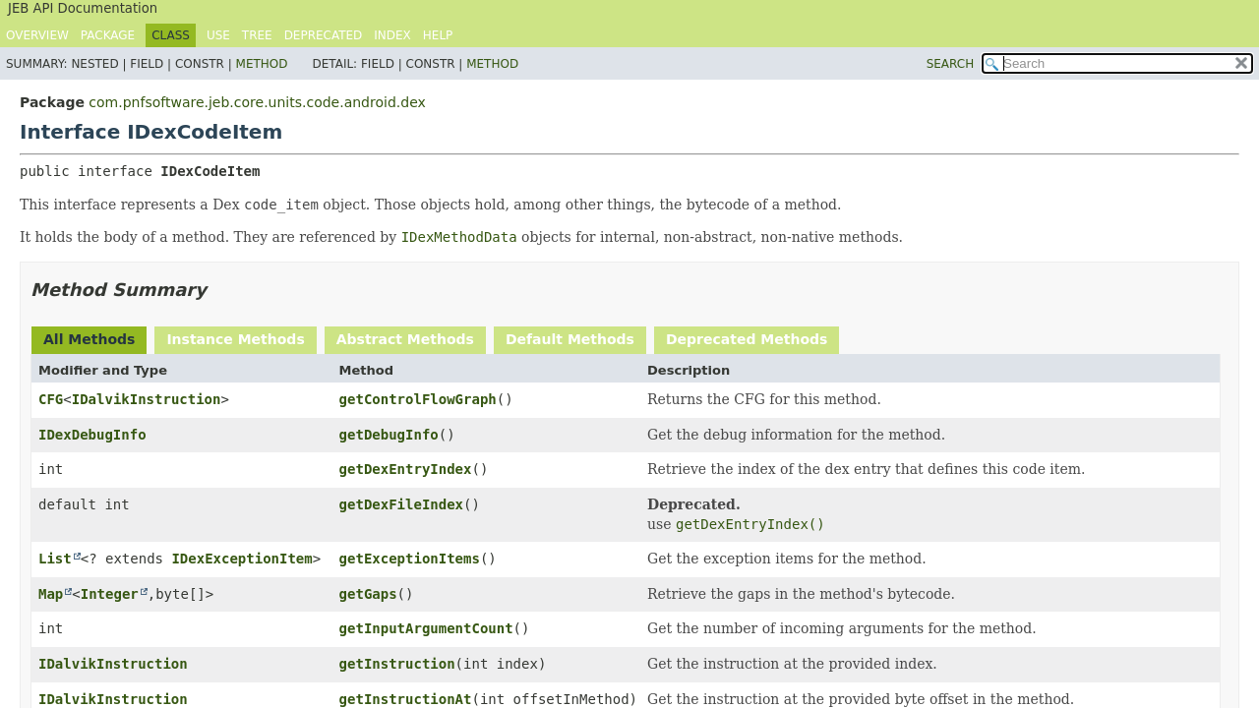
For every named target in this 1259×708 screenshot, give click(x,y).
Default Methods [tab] (570, 339)
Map (50, 594)
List (55, 558)
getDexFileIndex (401, 504)
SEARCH (951, 64)
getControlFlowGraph (418, 399)
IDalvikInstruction (146, 399)
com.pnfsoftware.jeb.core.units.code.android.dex (257, 102)
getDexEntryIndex (405, 469)
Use (218, 35)
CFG (50, 399)
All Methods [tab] (89, 339)
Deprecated (323, 35)
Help (438, 35)
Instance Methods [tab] (235, 339)
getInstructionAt (405, 699)
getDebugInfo (389, 434)
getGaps (368, 594)
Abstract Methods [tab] (405, 339)
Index (392, 35)
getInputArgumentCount (426, 628)
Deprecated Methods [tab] (746, 339)
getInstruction (397, 664)
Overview (37, 35)
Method (262, 64)
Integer (110, 594)
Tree (257, 35)
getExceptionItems (409, 558)
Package (108, 35)
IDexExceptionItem (241, 558)
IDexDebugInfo (92, 434)
